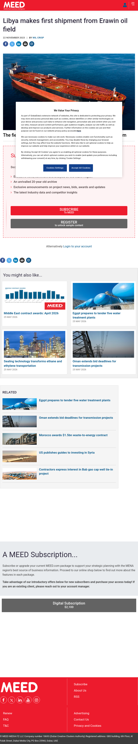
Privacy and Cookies (87, 725)
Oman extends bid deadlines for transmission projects (76, 417)
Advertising (81, 713)
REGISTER (69, 223)
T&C (6, 725)
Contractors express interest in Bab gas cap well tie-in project (76, 471)
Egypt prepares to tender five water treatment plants (74, 400)
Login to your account (77, 246)
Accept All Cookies (80, 168)
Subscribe (80, 684)
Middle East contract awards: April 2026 (31, 313)
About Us (80, 690)
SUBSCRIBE (69, 210)
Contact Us (81, 719)
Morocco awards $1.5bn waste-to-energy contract (73, 435)
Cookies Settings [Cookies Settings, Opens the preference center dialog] (55, 168)
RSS (76, 696)
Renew (7, 713)
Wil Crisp (38, 37)
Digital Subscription (69, 605)
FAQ (6, 719)
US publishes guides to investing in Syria (67, 452)
